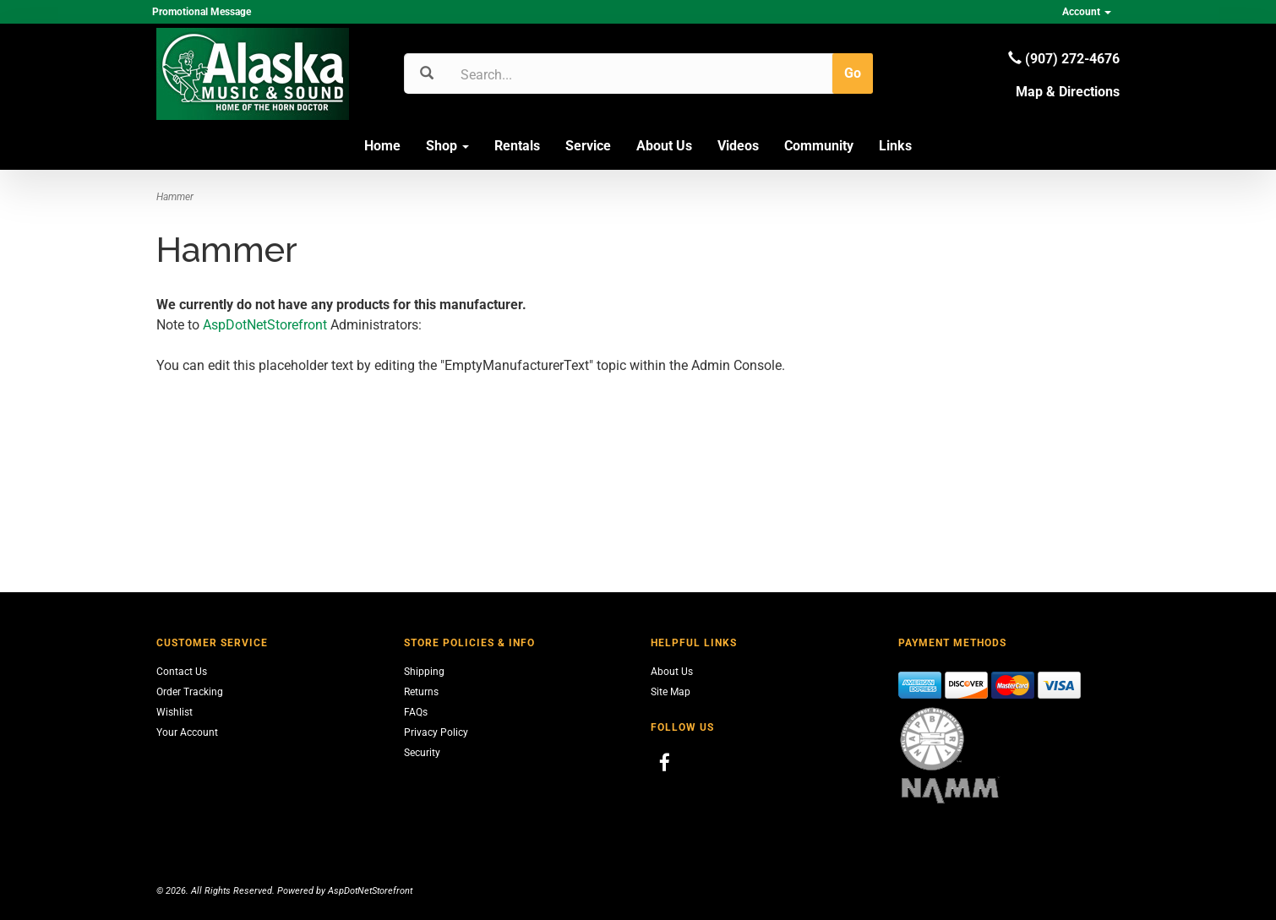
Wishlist (174, 712)
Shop (447, 146)
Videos (738, 146)
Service (588, 146)
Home (382, 146)
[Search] (541, 74)
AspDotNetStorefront (265, 325)
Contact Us (181, 672)
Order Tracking (189, 692)
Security (422, 753)
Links (895, 146)
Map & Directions (1068, 92)
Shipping (424, 672)
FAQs (416, 712)
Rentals (517, 146)
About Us (664, 146)
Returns (421, 692)
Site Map (670, 692)
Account (1086, 12)
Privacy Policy (436, 732)
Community (818, 146)
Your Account (187, 732)
